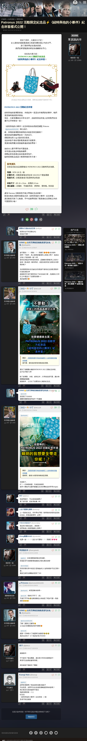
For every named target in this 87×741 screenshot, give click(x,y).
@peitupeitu (24, 415)
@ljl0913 (23, 558)
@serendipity (24, 565)
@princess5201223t (11, 129)
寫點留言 (31, 717)
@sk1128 (23, 394)
